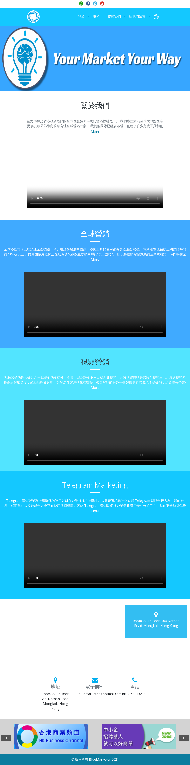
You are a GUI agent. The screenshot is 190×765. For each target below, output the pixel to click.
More (95, 131)
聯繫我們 (114, 16)
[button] (156, 17)
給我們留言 (137, 16)
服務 (96, 16)
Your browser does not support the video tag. (95, 176)
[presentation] (6, 738)
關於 (81, 16)
